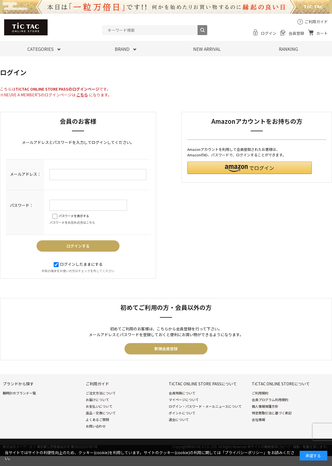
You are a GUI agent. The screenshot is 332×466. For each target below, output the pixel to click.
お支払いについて (99, 406)
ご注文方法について (101, 393)
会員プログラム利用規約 (270, 399)
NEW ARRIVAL (207, 49)
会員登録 (296, 33)
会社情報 (258, 419)
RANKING (288, 49)
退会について (179, 419)
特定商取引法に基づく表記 (272, 412)
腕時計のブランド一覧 (19, 393)
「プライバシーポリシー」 (244, 452)
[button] (249, 168)
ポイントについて (182, 412)
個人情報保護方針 (265, 406)
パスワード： (21, 205)
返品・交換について (101, 412)
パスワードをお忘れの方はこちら (72, 222)
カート (322, 33)
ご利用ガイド (316, 21)
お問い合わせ (96, 426)
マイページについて (184, 399)
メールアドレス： (25, 174)
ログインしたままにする (78, 264)
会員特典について (182, 393)
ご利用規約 (260, 393)
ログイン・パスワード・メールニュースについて (205, 406)
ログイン (268, 33)
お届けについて (97, 399)
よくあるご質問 (97, 419)
